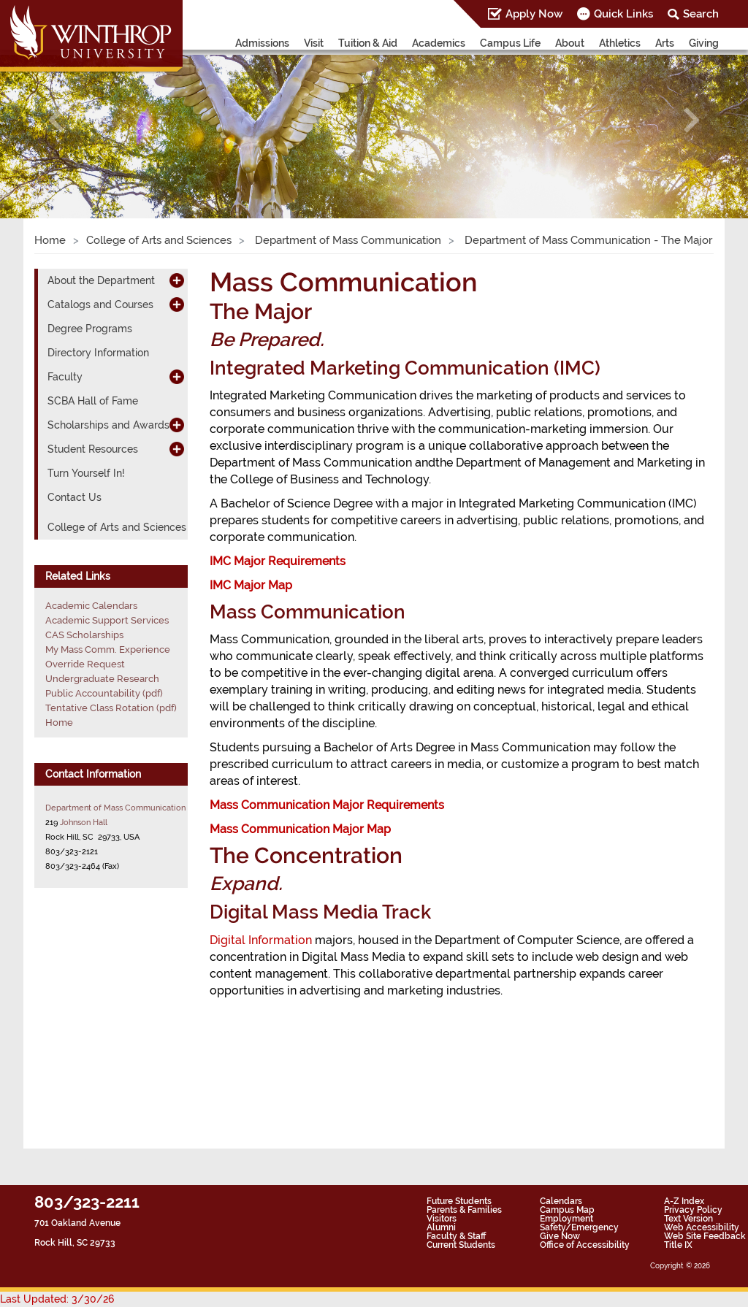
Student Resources (92, 449)
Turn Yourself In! (86, 473)
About (569, 43)
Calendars (561, 1201)
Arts (664, 43)
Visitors (442, 1219)
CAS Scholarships (84, 634)
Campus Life (510, 43)
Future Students (459, 1201)
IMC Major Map (251, 585)
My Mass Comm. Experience (107, 649)
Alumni (441, 1227)
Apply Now (533, 13)
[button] (56, 120)
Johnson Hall (83, 822)
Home (50, 240)
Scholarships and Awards (108, 425)
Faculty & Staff (456, 1236)
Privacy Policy (693, 1210)
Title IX (678, 1245)
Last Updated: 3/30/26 (57, 1299)
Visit (314, 43)
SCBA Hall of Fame (92, 401)
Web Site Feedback (705, 1236)
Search (701, 13)
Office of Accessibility (585, 1245)
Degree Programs (89, 328)
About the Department (101, 280)
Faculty (65, 377)
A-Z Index (684, 1201)
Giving (704, 43)
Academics (438, 43)
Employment (566, 1219)
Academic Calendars (91, 605)
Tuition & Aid (367, 43)
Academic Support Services (107, 620)
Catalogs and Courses (100, 304)
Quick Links (623, 13)
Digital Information (261, 940)
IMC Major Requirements (278, 561)
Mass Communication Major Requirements (327, 805)
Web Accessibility (701, 1227)
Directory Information (98, 353)
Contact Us (74, 497)
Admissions (262, 43)
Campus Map (567, 1210)
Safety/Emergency (579, 1227)
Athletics (620, 43)
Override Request (85, 664)
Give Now (560, 1236)
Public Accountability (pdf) (104, 693)
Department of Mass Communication (346, 240)
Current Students (461, 1245)
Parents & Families (464, 1210)
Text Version (688, 1219)
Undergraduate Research (102, 678)
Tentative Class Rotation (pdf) (111, 707)
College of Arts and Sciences (159, 240)
